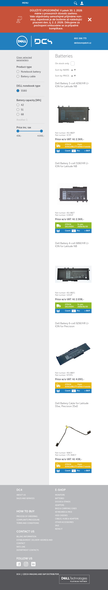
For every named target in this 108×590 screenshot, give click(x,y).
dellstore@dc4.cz (82, 43)
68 (22, 114)
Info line (20, 547)
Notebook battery (31, 71)
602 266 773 (80, 38)
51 (22, 109)
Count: (68, 151)
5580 (24, 90)
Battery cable (28, 76)
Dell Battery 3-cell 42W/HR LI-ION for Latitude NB (72, 85)
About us (21, 495)
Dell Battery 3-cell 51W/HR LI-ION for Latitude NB (72, 165)
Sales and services (25, 498)
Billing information (26, 536)
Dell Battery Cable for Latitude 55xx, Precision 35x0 (72, 405)
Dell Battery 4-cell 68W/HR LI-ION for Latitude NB (72, 245)
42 (22, 104)
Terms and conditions (27, 523)
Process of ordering (27, 516)
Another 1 (21, 119)
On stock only (62, 63)
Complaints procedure (28, 520)
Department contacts (27, 550)
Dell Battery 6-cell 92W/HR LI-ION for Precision (72, 325)
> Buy (87, 151)
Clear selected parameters (24, 58)
